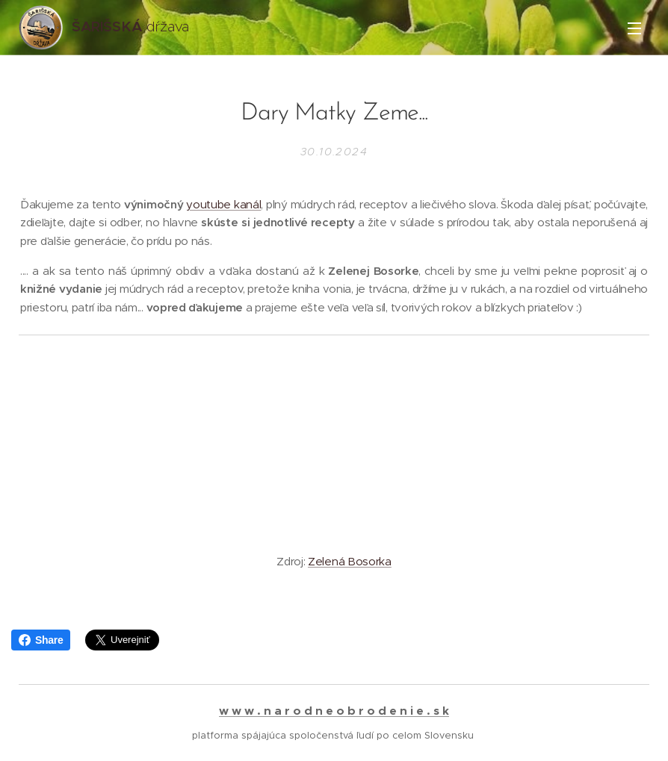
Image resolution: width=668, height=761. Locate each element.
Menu (634, 28)
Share (41, 640)
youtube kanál (223, 204)
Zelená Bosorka (350, 561)
